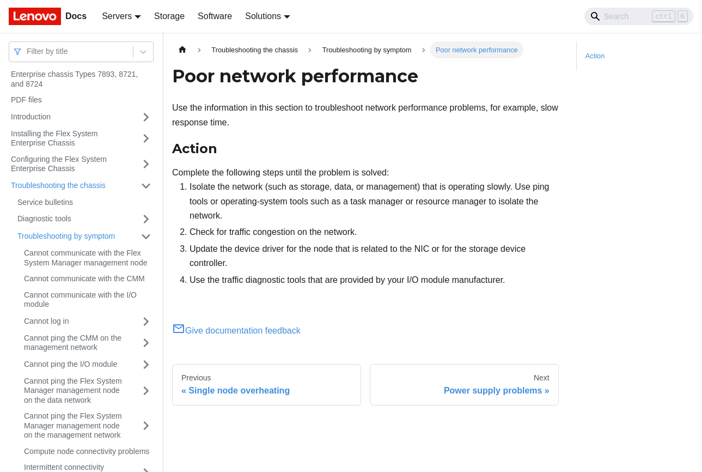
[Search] (638, 16)
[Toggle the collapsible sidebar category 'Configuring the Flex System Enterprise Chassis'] (146, 164)
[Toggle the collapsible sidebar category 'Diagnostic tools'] (146, 219)
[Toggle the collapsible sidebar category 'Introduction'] (146, 117)
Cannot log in (46, 321)
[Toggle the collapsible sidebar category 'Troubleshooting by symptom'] (146, 236)
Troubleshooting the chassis (58, 185)
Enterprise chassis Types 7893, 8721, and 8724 (74, 79)
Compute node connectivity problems (86, 451)
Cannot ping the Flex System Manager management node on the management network (73, 425)
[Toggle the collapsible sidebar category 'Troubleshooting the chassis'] (146, 186)
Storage (169, 16)
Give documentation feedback (236, 330)
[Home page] (182, 49)
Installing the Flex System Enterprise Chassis (54, 138)
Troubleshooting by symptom (66, 236)
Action (595, 56)
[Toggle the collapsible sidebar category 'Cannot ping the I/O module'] (146, 364)
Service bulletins (45, 202)
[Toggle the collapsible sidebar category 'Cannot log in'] (146, 321)
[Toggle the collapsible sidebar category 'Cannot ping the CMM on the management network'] (146, 343)
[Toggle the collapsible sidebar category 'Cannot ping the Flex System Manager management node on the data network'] (146, 391)
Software (215, 16)
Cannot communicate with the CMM (84, 278)
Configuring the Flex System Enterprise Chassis (59, 164)
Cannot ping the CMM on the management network (72, 343)
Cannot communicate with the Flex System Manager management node (85, 258)
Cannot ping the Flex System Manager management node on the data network (73, 390)
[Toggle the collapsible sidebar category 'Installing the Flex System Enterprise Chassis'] (146, 139)
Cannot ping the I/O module (70, 364)
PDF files (26, 99)
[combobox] (28, 51)
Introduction (31, 116)
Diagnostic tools (44, 218)
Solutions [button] (263, 16)
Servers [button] (117, 16)
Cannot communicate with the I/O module (80, 300)
